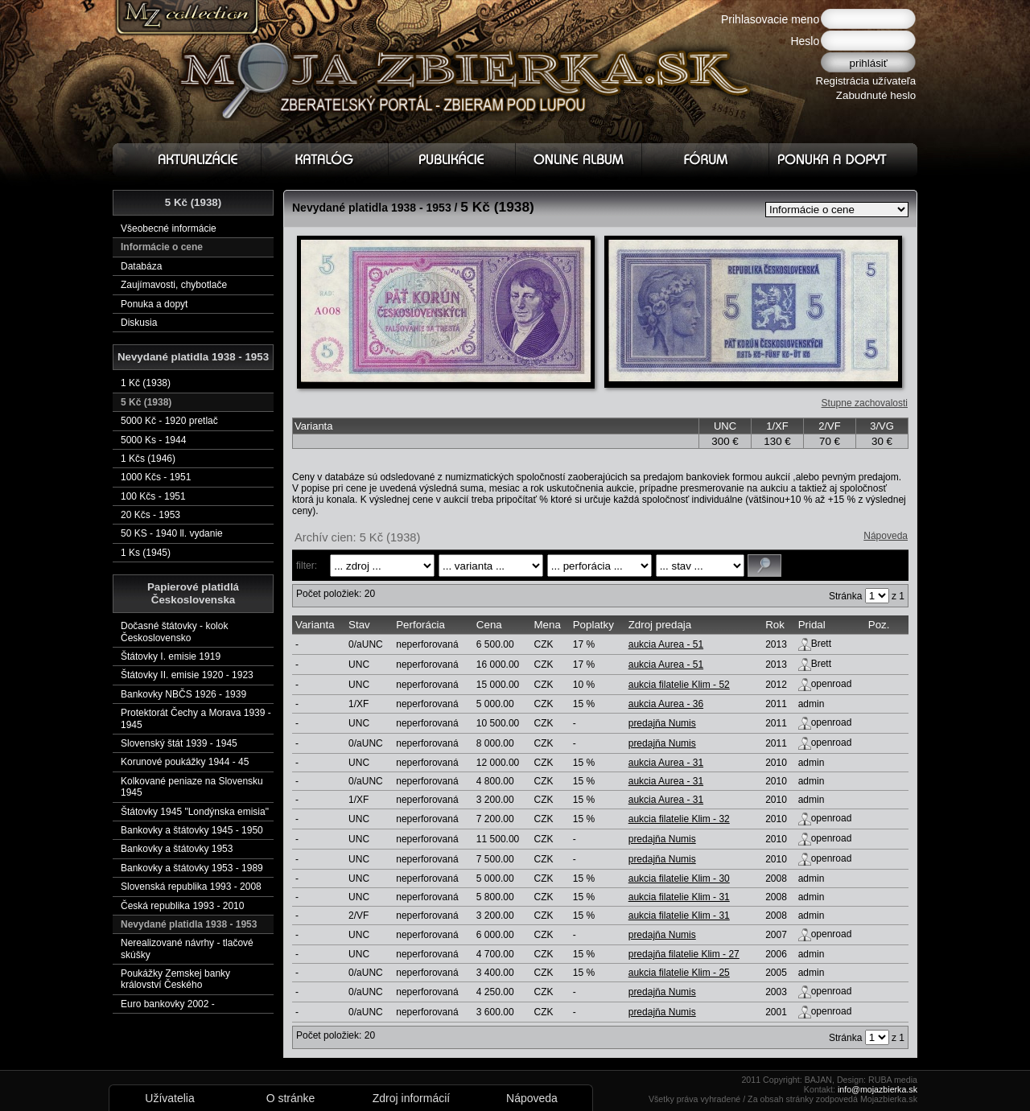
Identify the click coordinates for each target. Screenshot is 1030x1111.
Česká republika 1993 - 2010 (182, 905)
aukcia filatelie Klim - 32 (679, 819)
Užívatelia (169, 1098)
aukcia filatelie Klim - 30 (679, 878)
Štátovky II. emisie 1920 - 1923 (187, 675)
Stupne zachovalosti (865, 403)
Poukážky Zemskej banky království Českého (175, 979)
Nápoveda (885, 535)
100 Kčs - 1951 (153, 496)
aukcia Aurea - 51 (665, 644)
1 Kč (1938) (146, 383)
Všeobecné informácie (168, 228)
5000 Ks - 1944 (153, 440)
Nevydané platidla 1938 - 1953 (189, 924)
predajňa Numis (662, 723)
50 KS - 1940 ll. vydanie (172, 533)
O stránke (290, 1098)
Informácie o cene (162, 247)
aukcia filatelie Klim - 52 (679, 684)
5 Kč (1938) (146, 402)
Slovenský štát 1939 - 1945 (179, 743)
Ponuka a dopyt (154, 304)
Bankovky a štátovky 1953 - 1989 (192, 868)
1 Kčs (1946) (148, 458)
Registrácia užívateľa (866, 81)
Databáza (141, 266)
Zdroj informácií (411, 1098)
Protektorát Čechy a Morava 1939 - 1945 (196, 718)
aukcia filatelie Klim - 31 (679, 897)
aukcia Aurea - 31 (665, 762)
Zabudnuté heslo (876, 95)
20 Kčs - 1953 (150, 515)
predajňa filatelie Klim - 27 (684, 954)
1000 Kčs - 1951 (156, 477)
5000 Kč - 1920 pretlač (169, 420)
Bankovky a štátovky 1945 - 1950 (192, 830)
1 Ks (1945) (146, 552)
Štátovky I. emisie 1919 (170, 656)
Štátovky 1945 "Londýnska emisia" (195, 811)
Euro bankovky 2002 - (168, 1004)
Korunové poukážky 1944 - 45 (185, 761)
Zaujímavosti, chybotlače (174, 284)
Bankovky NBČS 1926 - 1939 (183, 694)
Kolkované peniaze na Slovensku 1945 (192, 787)
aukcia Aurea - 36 (665, 704)
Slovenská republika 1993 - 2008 (191, 886)
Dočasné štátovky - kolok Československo (174, 631)
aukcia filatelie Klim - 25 (679, 972)
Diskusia (139, 322)
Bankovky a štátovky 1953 (177, 848)
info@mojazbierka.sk (877, 1089)
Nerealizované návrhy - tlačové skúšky (187, 948)
